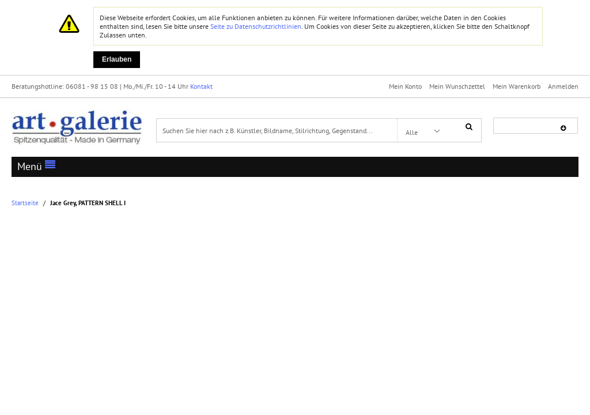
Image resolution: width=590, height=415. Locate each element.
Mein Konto (405, 86)
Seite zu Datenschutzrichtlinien (255, 26)
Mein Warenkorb (516, 86)
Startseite (25, 203)
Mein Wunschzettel (457, 86)
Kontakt (201, 86)
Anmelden (563, 86)
